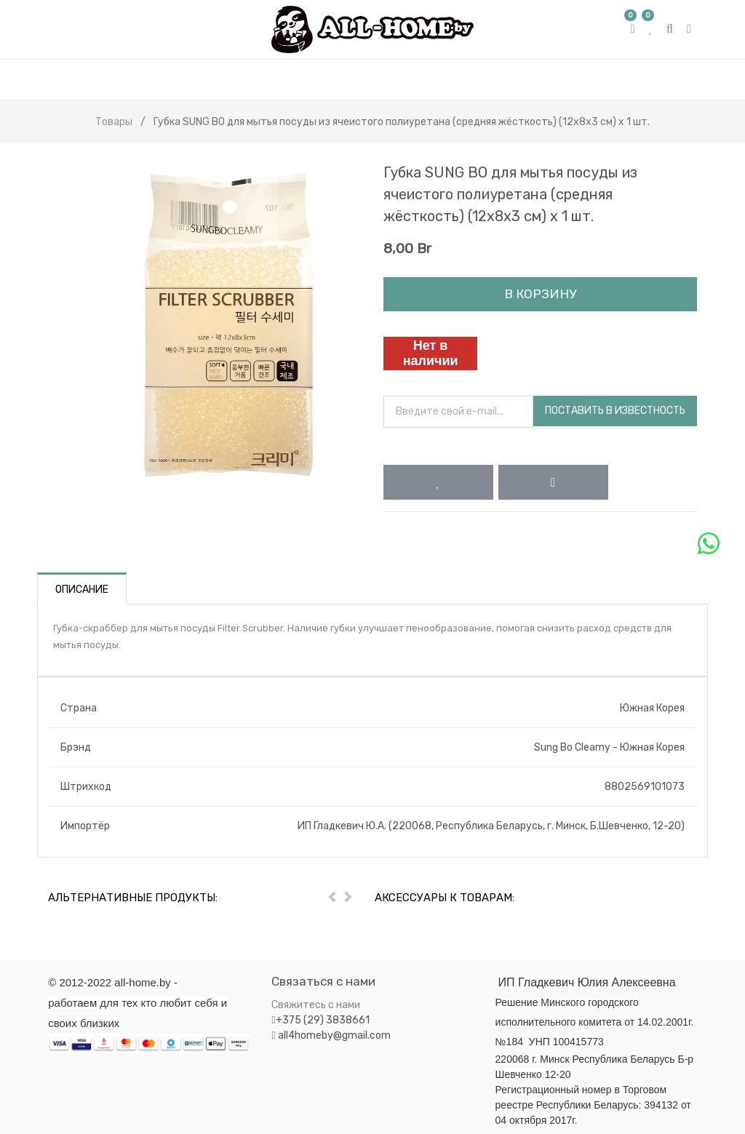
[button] (438, 482)
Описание (81, 589)
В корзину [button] (540, 294)
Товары (113, 122)
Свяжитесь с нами (315, 1005)
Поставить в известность (615, 410)
